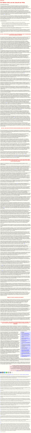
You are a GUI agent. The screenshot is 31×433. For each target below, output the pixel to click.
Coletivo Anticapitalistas (27, 370)
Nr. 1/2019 (25, 342)
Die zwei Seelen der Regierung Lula (25, 355)
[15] (24, 243)
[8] (24, 154)
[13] (0, 415)
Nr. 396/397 (23, 353)
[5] (6, 102)
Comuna (17, 370)
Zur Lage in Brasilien (27, 342)
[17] (2, 270)
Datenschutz (27, 374)
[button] (1, 372)
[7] (14, 117)
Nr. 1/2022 (27, 338)
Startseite (21, 374)
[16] (2, 265)
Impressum (24, 374)
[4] (0, 387)
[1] (4, 14)
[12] (17, 183)
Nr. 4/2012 (28, 345)
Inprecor (18, 379)
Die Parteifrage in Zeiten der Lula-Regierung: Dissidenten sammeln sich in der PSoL (25, 350)
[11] (15, 169)
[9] (17, 155)
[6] (21, 109)
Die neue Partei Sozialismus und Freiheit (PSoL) (25, 352)
